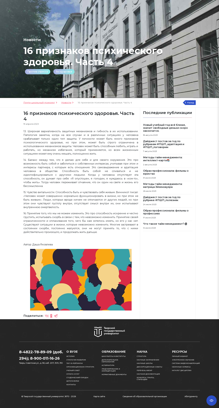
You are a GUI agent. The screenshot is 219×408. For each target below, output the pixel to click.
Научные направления (148, 360)
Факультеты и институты (114, 356)
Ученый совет (73, 370)
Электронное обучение (183, 360)
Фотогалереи (72, 381)
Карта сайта (99, 396)
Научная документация (148, 374)
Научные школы (145, 363)
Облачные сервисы (181, 367)
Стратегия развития (76, 360)
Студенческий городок (77, 378)
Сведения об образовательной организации (145, 396)
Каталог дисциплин (181, 370)
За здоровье (64, 71)
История (70, 356)
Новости (66, 102)
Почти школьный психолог (39, 102)
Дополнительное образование (110, 361)
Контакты (71, 385)
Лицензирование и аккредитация (111, 370)
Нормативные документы (114, 374)
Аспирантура (108, 365)
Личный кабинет (180, 356)
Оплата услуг (72, 374)
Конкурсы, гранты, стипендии (145, 379)
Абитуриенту (191, 396)
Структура (141, 356)
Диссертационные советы (149, 367)
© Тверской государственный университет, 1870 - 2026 (48, 396)
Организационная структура (80, 367)
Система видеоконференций (186, 363)
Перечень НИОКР (144, 370)
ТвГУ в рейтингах (74, 363)
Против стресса (37, 71)
